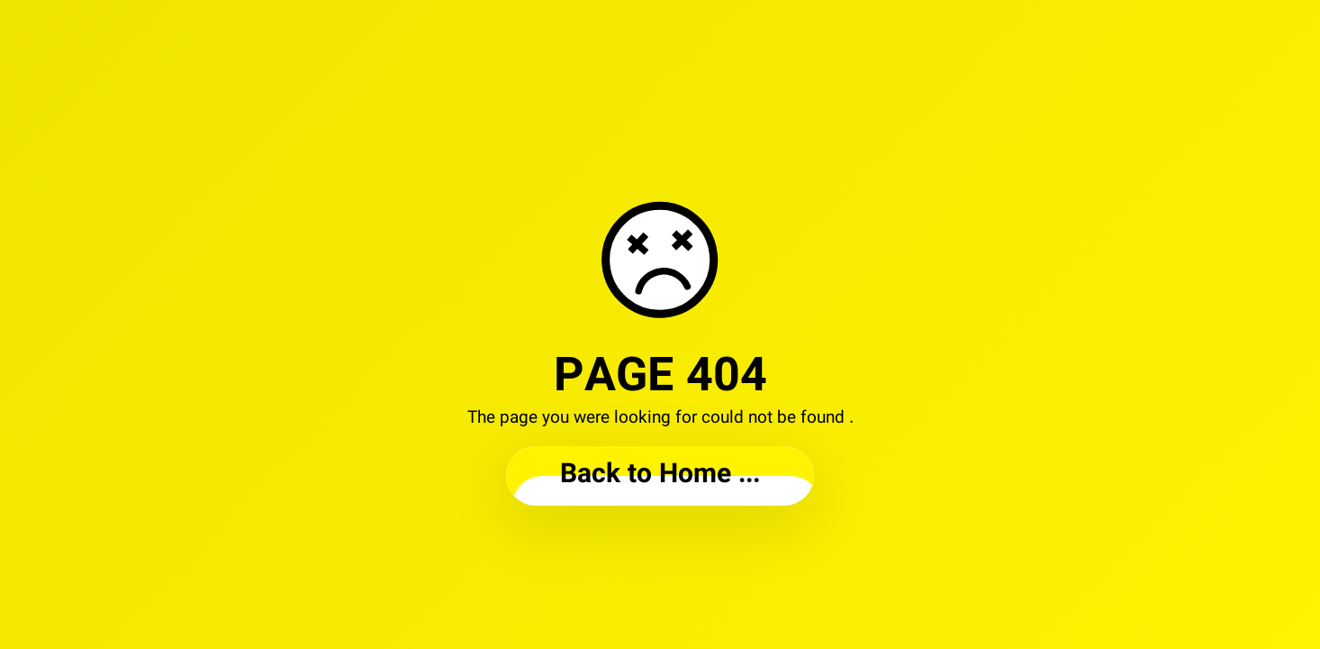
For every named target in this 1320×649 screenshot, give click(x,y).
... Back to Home (660, 475)
